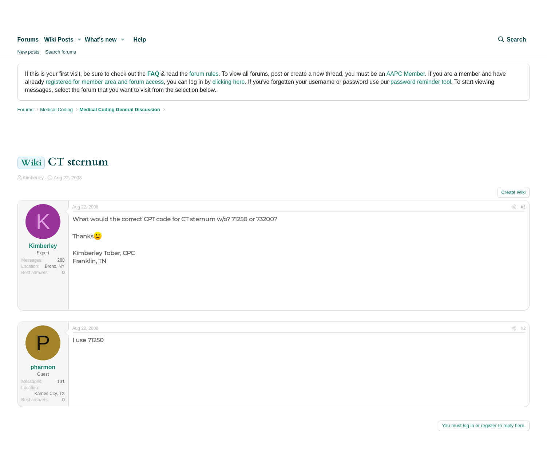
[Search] (512, 40)
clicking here (229, 82)
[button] (79, 40)
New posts (28, 52)
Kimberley (33, 177)
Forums (28, 39)
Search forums (60, 52)
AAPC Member (406, 74)
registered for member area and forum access (105, 82)
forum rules (203, 74)
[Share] (513, 207)
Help (140, 39)
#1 (523, 207)
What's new (100, 39)
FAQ (153, 74)
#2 (523, 328)
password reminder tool (421, 82)
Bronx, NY (55, 266)
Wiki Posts (59, 39)
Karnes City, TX (50, 393)
